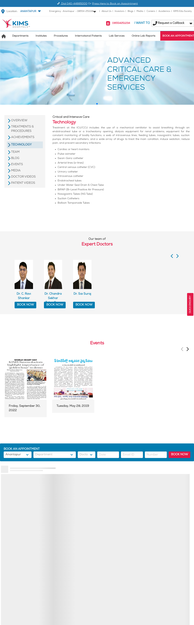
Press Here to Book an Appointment (115, 3)
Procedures (61, 36)
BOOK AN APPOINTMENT (178, 36)
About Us (106, 11)
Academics (164, 11)
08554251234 (121, 23)
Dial (71, 3)
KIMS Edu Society (182, 11)
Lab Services (117, 36)
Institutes (41, 36)
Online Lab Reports (143, 36)
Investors (119, 11)
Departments (20, 36)
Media (140, 11)
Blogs (130, 11)
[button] (30, 11)
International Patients (88, 36)
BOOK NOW (25, 305)
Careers (151, 11)
